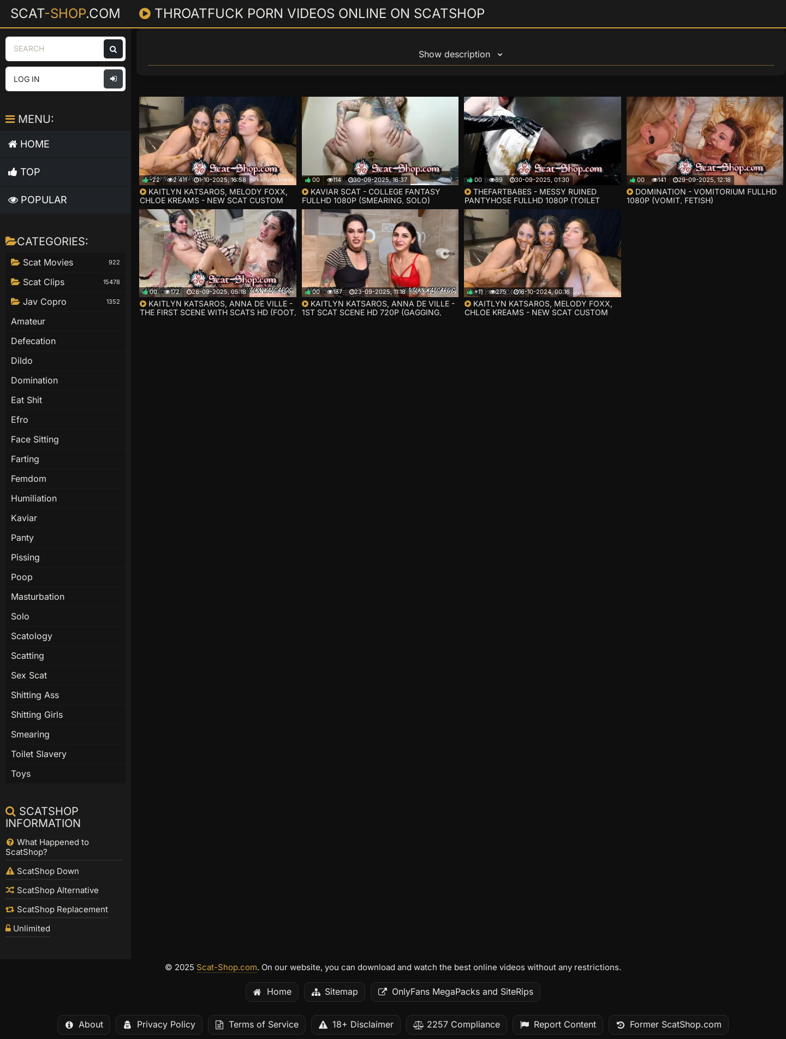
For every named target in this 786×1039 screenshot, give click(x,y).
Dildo (22, 361)
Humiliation (34, 498)
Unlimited (27, 929)
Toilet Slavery (39, 754)
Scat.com (65, 13)
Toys (21, 774)
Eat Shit (26, 400)
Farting (25, 459)
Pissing (25, 557)
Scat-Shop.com (226, 967)
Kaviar (24, 518)
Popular (37, 199)
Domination (34, 380)
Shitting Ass (35, 695)
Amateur (28, 321)
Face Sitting (35, 439)
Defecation (33, 341)
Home (29, 144)
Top (24, 172)
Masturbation (37, 597)
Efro (19, 420)
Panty (22, 538)
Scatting (27, 656)
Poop (22, 577)
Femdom (28, 479)
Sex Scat (29, 675)
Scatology (31, 636)
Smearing (30, 734)
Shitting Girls (37, 715)
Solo (20, 616)
